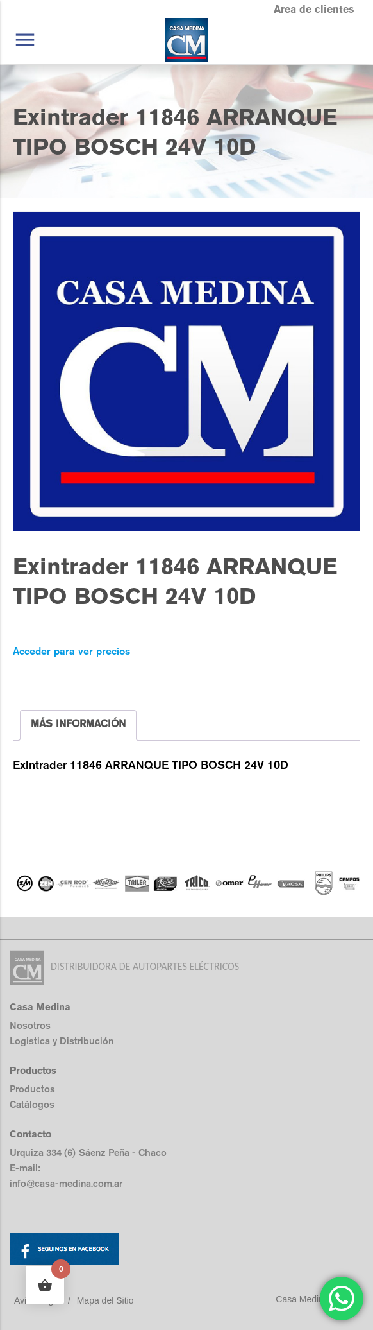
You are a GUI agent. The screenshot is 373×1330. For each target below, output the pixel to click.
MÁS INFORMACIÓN (78, 724)
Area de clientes (314, 9)
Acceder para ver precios (71, 651)
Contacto (30, 1133)
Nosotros (30, 1025)
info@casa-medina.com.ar (66, 1183)
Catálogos (32, 1104)
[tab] (78, 725)
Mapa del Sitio (105, 1300)
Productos (32, 1089)
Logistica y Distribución (61, 1040)
